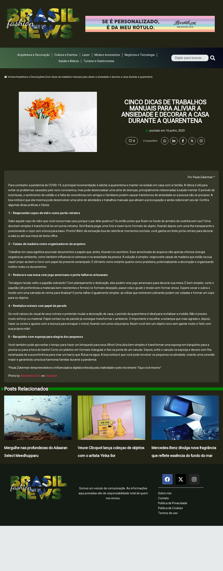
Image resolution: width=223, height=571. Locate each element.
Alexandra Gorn (30, 375)
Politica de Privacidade (172, 503)
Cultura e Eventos (66, 55)
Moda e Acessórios (107, 55)
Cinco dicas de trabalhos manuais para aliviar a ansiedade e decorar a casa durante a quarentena (165, 111)
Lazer (86, 55)
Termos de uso (168, 513)
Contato (163, 498)
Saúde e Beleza (68, 61)
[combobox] (190, 58)
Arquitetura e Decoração (33, 55)
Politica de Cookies (170, 508)
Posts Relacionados (26, 389)
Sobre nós (165, 493)
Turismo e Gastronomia (98, 61)
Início (9, 76)
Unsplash (51, 375)
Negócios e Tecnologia (140, 55)
